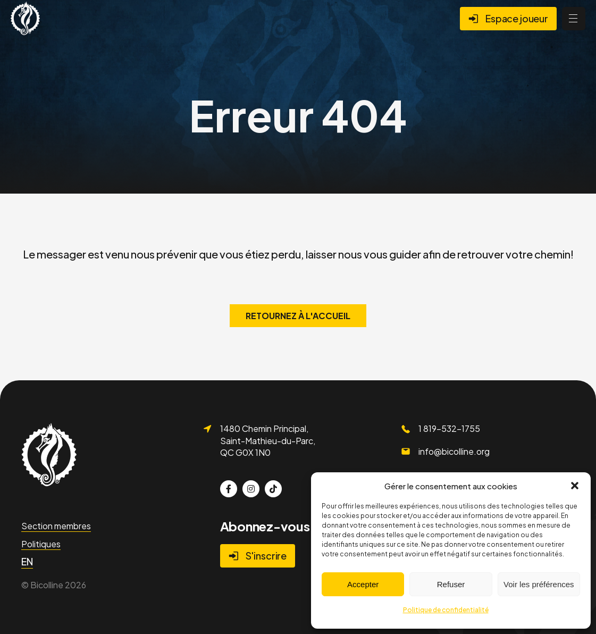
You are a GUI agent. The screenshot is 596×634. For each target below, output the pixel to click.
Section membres (56, 525)
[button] (574, 485)
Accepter (363, 584)
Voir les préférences (538, 584)
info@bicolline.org (454, 451)
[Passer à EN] (27, 562)
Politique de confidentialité (446, 610)
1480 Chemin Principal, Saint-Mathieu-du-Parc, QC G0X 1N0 (267, 440)
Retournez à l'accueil (298, 315)
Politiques (41, 543)
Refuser (451, 584)
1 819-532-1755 (449, 428)
